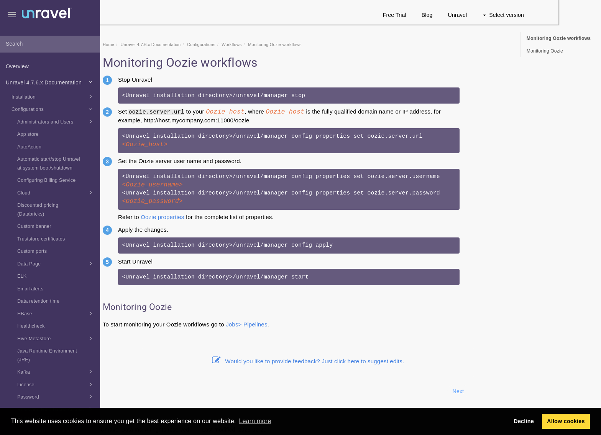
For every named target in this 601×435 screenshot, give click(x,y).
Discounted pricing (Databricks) (37, 210)
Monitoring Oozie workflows (559, 38)
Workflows (274, 44)
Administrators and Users (56, 121)
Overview (17, 66)
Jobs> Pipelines (289, 324)
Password (56, 396)
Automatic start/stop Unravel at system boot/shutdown (48, 164)
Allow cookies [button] (566, 421)
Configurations (53, 109)
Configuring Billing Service (46, 180)
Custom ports (32, 251)
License (56, 384)
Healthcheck (31, 326)
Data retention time (38, 301)
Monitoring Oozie (545, 51)
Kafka (56, 371)
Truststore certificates (41, 239)
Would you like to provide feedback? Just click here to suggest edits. (351, 361)
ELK (21, 276)
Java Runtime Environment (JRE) (47, 355)
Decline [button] (524, 421)
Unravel (500, 15)
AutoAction (29, 147)
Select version (546, 15)
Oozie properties (205, 217)
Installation (53, 96)
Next (501, 391)
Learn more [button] (255, 421)
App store (28, 134)
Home (151, 44)
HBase (56, 313)
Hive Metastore (56, 338)
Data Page (56, 263)
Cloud (56, 192)
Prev (120, 391)
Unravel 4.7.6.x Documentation (50, 81)
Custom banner (34, 226)
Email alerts (30, 289)
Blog (469, 15)
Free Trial (437, 15)
